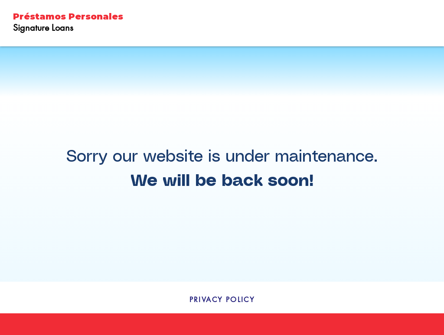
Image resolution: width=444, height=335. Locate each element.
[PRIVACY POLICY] (222, 299)
